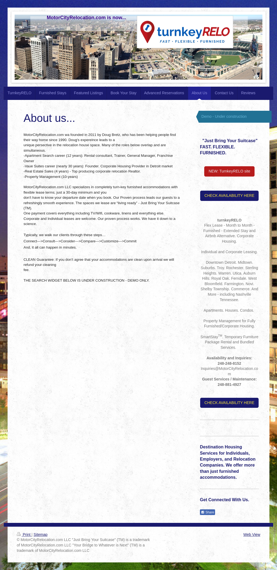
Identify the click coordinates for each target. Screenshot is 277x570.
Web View (251, 534)
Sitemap (40, 534)
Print (24, 534)
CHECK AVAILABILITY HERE (229, 195)
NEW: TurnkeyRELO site (229, 171)
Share (207, 512)
